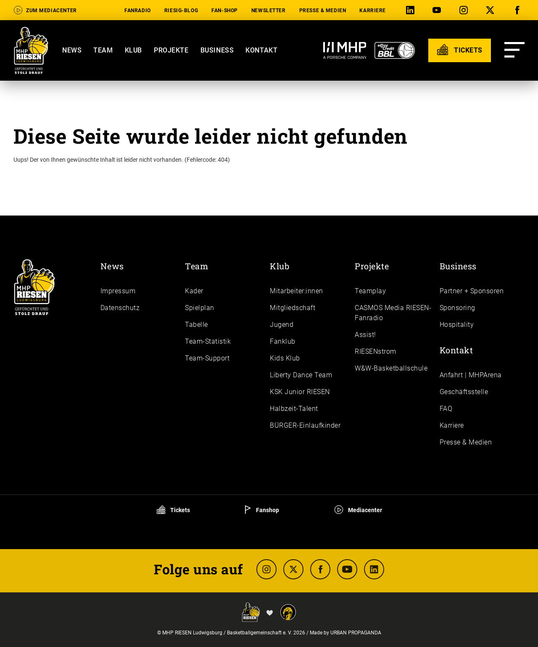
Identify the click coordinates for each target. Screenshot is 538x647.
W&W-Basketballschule (391, 368)
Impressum (118, 291)
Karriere (372, 10)
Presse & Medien (322, 10)
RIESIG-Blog (181, 10)
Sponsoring (457, 308)
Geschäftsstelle (464, 392)
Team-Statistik (208, 341)
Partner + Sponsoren (472, 291)
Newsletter (268, 10)
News (72, 50)
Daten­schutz (120, 308)
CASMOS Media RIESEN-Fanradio (393, 313)
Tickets (173, 510)
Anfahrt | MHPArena (471, 375)
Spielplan (199, 308)
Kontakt (261, 50)
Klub (133, 50)
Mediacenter (358, 510)
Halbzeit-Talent (294, 409)
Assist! (365, 335)
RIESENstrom (375, 351)
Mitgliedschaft (292, 308)
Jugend (281, 325)
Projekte (171, 50)
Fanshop (262, 510)
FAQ (446, 409)
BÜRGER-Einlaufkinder (305, 425)
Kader (194, 291)
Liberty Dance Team (301, 375)
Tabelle (196, 325)
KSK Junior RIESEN (300, 392)
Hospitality (457, 325)
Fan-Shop (224, 10)
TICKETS (460, 49)
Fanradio (137, 10)
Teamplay (370, 291)
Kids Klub (285, 358)
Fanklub (282, 341)
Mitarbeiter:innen (296, 291)
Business (217, 50)
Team (103, 50)
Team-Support (207, 358)
